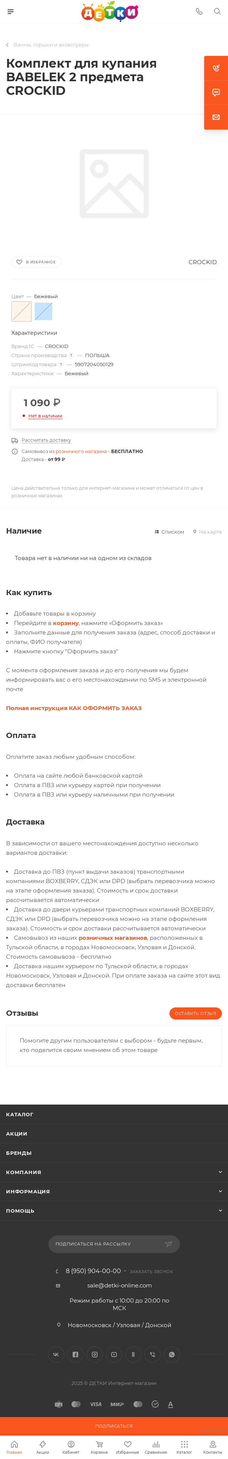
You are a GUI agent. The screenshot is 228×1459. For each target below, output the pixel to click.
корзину (66, 623)
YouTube (114, 1354)
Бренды (19, 1153)
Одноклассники (133, 1354)
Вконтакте (56, 1354)
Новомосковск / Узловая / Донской (119, 1325)
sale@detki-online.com (119, 1285)
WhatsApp (172, 1354)
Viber (152, 1354)
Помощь (20, 1211)
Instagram (95, 1354)
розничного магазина (81, 451)
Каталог (20, 1114)
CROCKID (203, 262)
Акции (17, 1134)
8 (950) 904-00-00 (93, 1271)
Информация (28, 1191)
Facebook (75, 1354)
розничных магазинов (113, 937)
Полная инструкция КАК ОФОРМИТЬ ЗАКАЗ (74, 708)
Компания (23, 1172)
